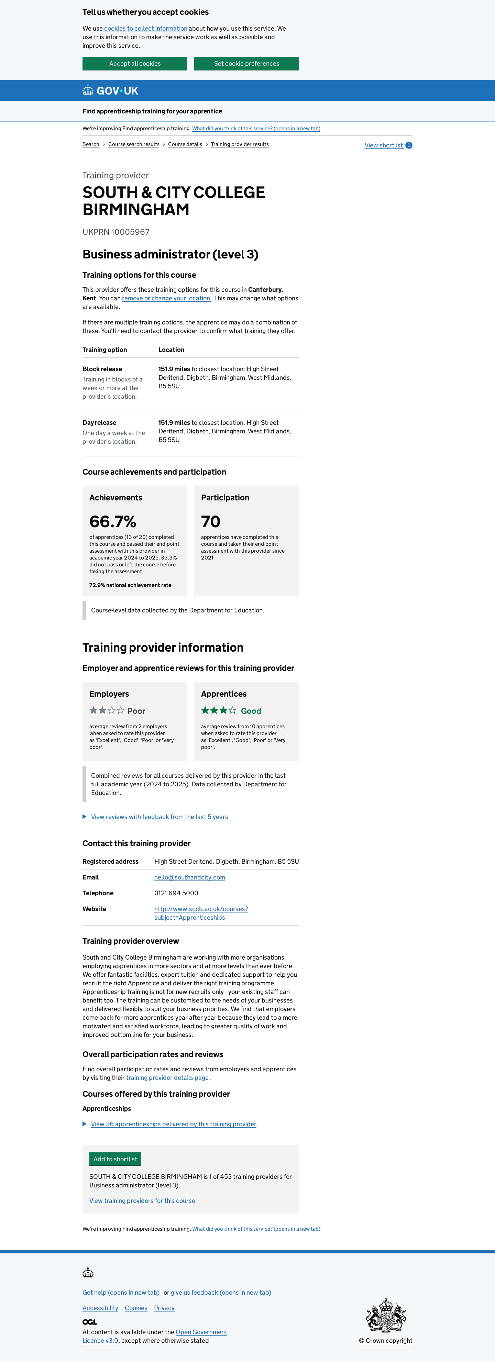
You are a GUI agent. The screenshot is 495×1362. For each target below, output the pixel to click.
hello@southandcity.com (189, 877)
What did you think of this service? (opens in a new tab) (256, 128)
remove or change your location (166, 298)
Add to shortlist (115, 1159)
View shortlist (388, 145)
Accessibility (100, 1308)
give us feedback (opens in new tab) (221, 1292)
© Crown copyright (385, 1340)
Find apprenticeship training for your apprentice (152, 111)
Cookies (136, 1308)
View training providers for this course (142, 1201)
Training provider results (240, 144)
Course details (185, 144)
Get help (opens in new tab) (121, 1292)
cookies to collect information (145, 28)
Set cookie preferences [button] (246, 63)
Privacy (164, 1308)
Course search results (134, 144)
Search (90, 144)
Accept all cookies (135, 63)
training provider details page (168, 1078)
